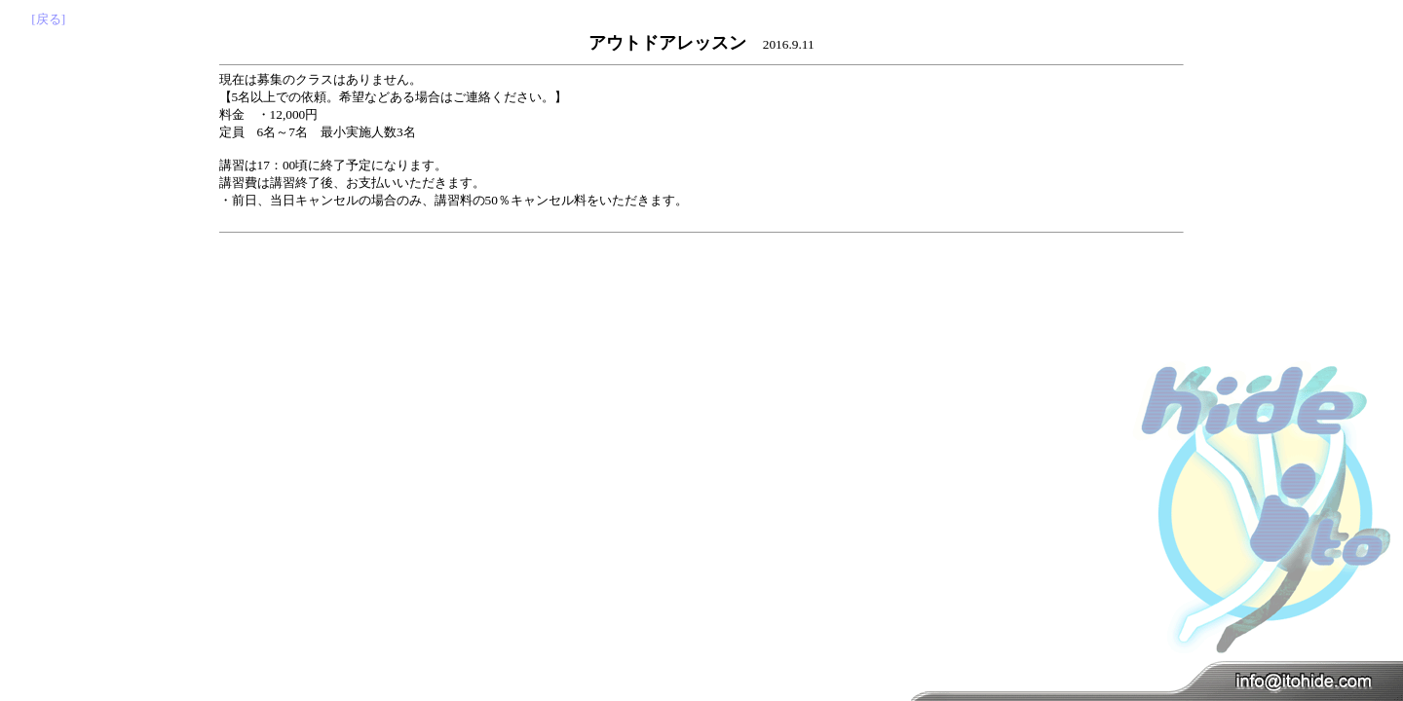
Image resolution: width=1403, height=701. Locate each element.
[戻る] (48, 19)
